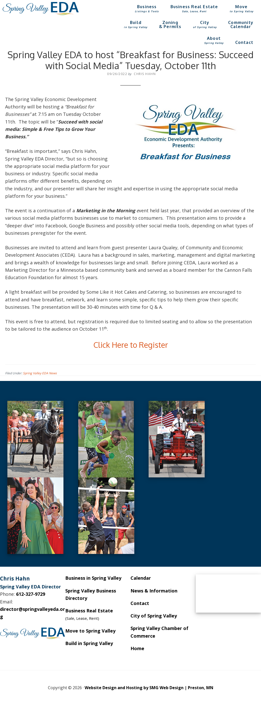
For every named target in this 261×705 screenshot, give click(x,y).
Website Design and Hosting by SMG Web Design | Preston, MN (149, 687)
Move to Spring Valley (90, 631)
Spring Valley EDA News (40, 373)
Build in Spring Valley (89, 643)
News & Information (153, 591)
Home (137, 648)
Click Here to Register (130, 345)
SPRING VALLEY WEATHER (228, 593)
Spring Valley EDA (41, 8)
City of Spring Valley (153, 616)
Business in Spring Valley (93, 578)
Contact (139, 603)
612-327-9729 (30, 594)
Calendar (140, 578)
